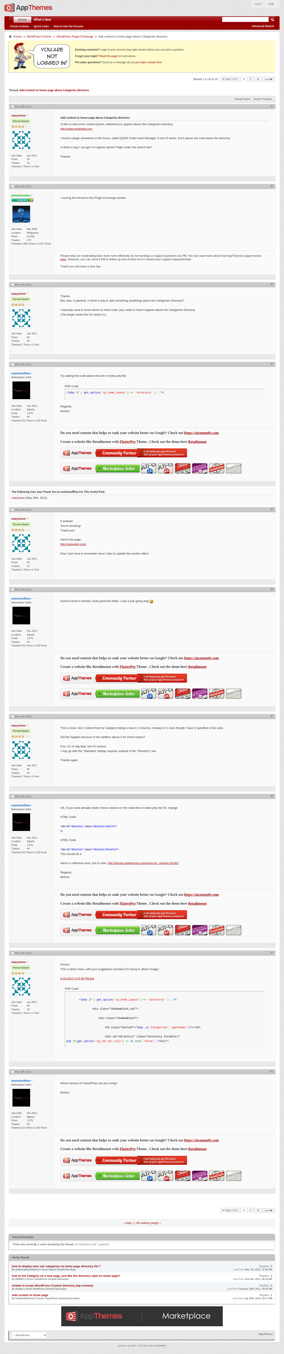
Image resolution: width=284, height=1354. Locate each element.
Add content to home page (30, 1295)
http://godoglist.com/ (73, 544)
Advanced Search (263, 26)
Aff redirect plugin (147, 1223)
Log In (258, 4)
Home (22, 19)
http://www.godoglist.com (76, 128)
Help (271, 4)
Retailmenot (197, 442)
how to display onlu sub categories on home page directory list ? (56, 1266)
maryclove (18, 497)
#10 (271, 1071)
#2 (271, 186)
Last (269, 79)
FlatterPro (128, 442)
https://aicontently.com (201, 433)
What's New (42, 19)
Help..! (130, 1223)
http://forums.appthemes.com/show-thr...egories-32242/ (143, 863)
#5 (271, 509)
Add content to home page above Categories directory (54, 90)
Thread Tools (241, 99)
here (63, 259)
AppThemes (266, 1334)
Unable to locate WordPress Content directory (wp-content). (53, 1285)
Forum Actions (19, 26)
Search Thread (262, 99)
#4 (271, 363)
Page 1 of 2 (231, 79)
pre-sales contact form (149, 62)
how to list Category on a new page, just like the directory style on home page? (66, 1275)
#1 (271, 106)
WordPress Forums (39, 36)
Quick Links (41, 26)
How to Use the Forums (68, 26)
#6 (271, 589)
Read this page (108, 56)
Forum (17, 36)
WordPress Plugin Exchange (75, 36)
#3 (271, 284)
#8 (271, 795)
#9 (271, 952)
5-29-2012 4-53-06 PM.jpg (77, 978)
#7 (271, 716)
